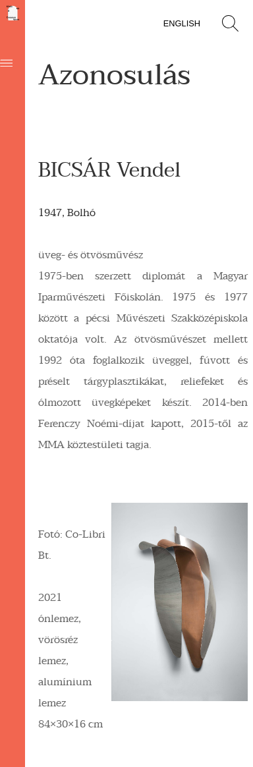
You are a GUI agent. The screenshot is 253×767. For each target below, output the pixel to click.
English (181, 23)
